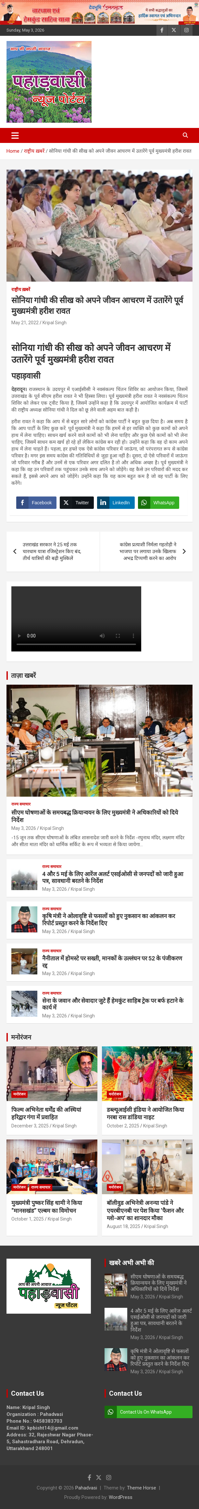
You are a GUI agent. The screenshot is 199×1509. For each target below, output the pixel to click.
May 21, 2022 (25, 322)
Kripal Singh (55, 322)
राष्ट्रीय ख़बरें (20, 289)
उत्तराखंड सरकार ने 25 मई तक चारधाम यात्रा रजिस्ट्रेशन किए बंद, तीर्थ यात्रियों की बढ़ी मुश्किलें (52, 551)
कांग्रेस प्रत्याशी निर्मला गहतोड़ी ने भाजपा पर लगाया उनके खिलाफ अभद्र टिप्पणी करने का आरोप (147, 551)
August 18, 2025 (123, 1226)
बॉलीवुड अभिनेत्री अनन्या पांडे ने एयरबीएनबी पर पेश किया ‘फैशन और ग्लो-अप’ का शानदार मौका (145, 1210)
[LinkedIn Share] (116, 502)
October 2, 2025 (123, 1125)
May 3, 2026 (23, 828)
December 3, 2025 (30, 1125)
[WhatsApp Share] (159, 502)
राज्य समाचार (21, 804)
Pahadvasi (86, 1488)
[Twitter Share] (76, 502)
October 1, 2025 (27, 1219)
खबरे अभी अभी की (131, 1263)
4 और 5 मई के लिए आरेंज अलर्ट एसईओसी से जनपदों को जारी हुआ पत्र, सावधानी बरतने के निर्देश (161, 1320)
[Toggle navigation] (15, 135)
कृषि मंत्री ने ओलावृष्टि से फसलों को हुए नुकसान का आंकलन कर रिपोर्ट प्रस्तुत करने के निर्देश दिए (160, 1357)
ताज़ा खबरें (23, 675)
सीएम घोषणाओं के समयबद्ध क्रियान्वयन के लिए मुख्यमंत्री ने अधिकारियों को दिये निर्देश (159, 1283)
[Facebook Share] (36, 502)
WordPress (120, 1497)
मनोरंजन (21, 1037)
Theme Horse (141, 1488)
